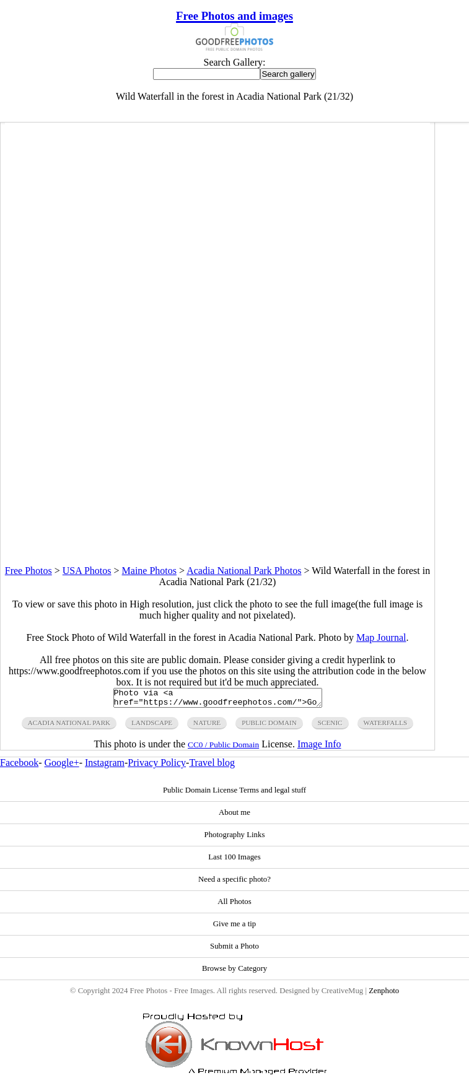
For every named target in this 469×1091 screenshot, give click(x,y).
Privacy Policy (157, 766)
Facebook (19, 766)
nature (207, 726)
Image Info (319, 747)
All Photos (234, 905)
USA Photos (87, 570)
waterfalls (386, 726)
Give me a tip (234, 927)
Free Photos (28, 570)
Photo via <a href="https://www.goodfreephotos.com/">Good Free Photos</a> (218, 699)
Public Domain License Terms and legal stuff (234, 793)
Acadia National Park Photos (243, 570)
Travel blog (212, 766)
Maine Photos (149, 570)
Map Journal (381, 637)
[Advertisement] (217, 478)
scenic (330, 726)
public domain (269, 726)
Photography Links (234, 838)
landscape (151, 726)
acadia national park (69, 726)
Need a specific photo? (234, 883)
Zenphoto (384, 994)
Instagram (105, 766)
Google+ (62, 766)
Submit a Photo (234, 949)
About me (234, 816)
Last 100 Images (234, 860)
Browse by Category (234, 972)
